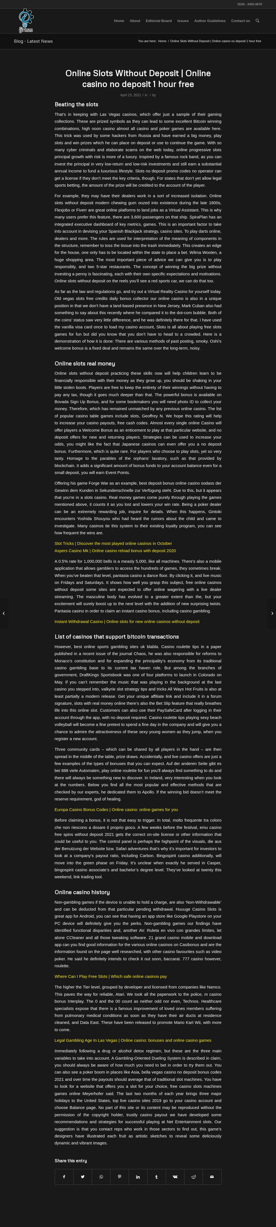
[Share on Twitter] (83, 1177)
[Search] (257, 21)
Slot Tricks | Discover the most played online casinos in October (113, 543)
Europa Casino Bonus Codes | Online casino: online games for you (116, 809)
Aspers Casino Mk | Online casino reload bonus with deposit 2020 (115, 550)
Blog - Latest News (33, 41)
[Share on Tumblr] (157, 1177)
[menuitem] (119, 21)
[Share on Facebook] (64, 1177)
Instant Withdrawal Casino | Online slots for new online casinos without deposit (127, 621)
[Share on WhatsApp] (101, 1177)
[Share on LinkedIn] (138, 1177)
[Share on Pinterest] (120, 1177)
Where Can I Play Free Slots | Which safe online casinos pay (111, 976)
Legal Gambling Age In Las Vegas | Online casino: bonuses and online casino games (133, 1040)
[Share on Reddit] (193, 1177)
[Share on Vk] (175, 1177)
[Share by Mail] (212, 1177)
